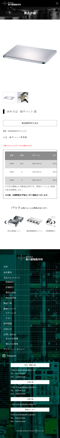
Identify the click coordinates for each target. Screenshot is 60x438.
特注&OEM (11, 298)
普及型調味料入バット (35, 231)
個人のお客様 (12, 344)
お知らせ (7, 329)
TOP (5, 267)
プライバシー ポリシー (14, 349)
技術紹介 (10, 282)
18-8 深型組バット (14, 231)
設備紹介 (10, 287)
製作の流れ (11, 292)
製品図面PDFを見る (30, 123)
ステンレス (11, 313)
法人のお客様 (12, 338)
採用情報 (7, 323)
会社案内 (7, 272)
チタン (9, 318)
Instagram (11, 356)
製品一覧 (7, 303)
